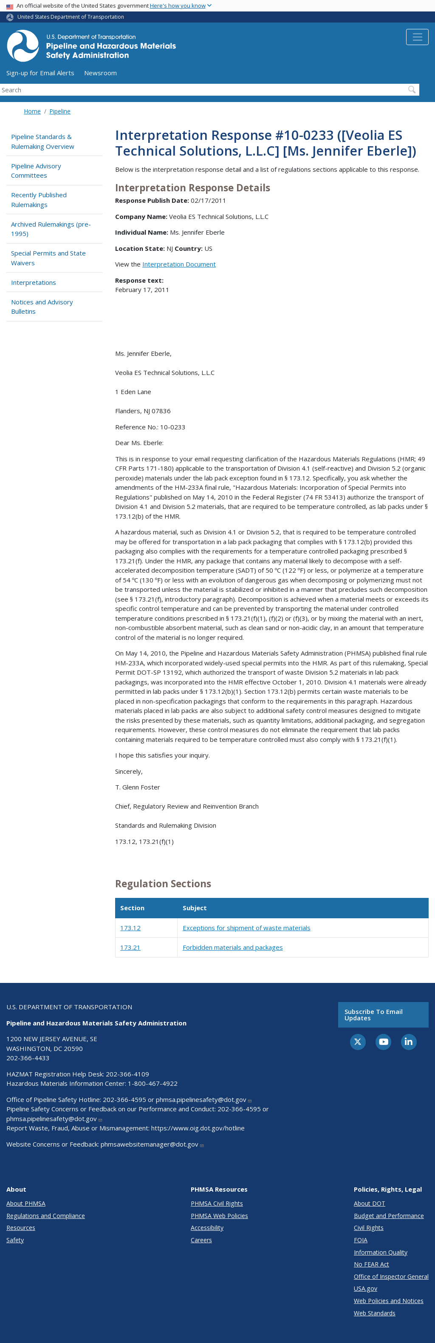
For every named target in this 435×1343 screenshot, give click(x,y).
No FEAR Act (371, 1264)
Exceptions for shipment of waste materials (247, 927)
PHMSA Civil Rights (217, 1203)
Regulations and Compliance (45, 1216)
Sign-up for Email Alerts (40, 72)
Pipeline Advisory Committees (36, 171)
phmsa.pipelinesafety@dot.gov (204, 1099)
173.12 (130, 927)
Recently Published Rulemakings (39, 199)
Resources (20, 1228)
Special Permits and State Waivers (48, 258)
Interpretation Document (179, 264)
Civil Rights (369, 1228)
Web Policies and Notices (389, 1301)
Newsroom (100, 72)
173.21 (130, 947)
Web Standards (374, 1313)
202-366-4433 (28, 1057)
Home (32, 111)
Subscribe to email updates (374, 1014)
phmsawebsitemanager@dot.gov (152, 1144)
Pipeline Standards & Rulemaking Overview (42, 141)
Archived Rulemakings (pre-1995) (51, 229)
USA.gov (365, 1288)
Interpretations (33, 282)
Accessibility (207, 1228)
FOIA (360, 1240)
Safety (15, 1240)
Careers (201, 1240)
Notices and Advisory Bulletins (42, 307)
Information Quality (380, 1252)
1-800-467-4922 (153, 1083)
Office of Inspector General (391, 1276)
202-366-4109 (127, 1074)
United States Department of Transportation (70, 16)
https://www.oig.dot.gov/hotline (198, 1128)
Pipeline (60, 111)
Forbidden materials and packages (233, 947)
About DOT (369, 1203)
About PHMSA (25, 1203)
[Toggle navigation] (417, 37)
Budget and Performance (389, 1216)
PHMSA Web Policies (219, 1216)
